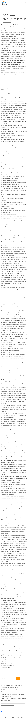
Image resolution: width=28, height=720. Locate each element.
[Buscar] (18, 678)
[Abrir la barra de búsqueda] (22, 2)
